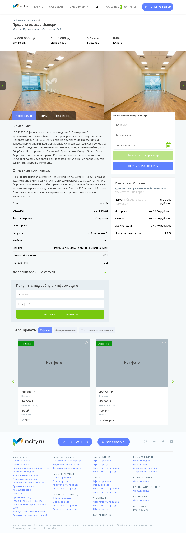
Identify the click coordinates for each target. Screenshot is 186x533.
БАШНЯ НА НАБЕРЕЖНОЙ (146, 487)
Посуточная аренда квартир (28, 482)
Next (171, 382)
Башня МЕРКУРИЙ (143, 456)
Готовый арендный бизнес (27, 500)
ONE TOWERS (140, 506)
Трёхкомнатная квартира (67, 468)
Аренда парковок (22, 489)
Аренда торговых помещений (29, 511)
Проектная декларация (24, 528)
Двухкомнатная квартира (67, 464)
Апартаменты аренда (25, 478)
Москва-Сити (20, 456)
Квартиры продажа (64, 456)
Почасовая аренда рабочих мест (31, 468)
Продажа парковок (23, 486)
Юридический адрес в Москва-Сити (30, 506)
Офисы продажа (21, 460)
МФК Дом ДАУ (140, 509)
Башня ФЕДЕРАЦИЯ (63, 473)
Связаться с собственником (60, 314)
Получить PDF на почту (143, 165)
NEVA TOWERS (100, 497)
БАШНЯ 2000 (140, 496)
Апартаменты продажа (25, 475)
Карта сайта (50, 528)
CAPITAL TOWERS (102, 514)
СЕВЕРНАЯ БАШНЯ (143, 477)
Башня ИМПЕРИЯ (102, 456)
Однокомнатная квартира (67, 460)
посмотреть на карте (129, 192)
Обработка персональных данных (134, 525)
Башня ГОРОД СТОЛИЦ (65, 494)
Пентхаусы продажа (24, 471)
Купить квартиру (22, 497)
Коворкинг (18, 493)
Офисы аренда (21, 464)
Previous (14, 382)
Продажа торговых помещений (30, 515)
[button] (3, 85)
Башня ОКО (99, 477)
